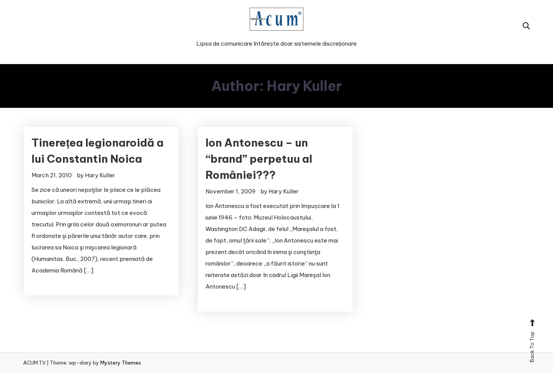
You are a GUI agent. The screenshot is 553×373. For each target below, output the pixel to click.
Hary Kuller (100, 175)
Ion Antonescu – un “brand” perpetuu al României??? (258, 159)
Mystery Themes (120, 363)
